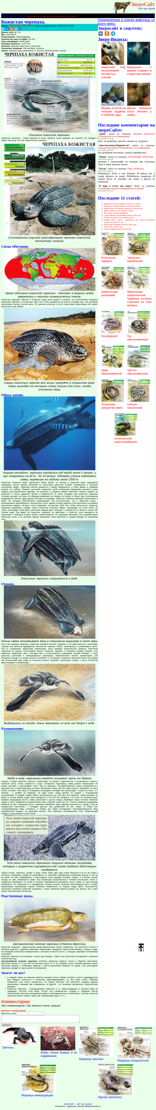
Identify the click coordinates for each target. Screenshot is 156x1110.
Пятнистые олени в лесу (113, 227)
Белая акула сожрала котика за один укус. (120, 224)
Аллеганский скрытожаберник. (126, 438)
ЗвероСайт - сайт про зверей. (78, 1105)
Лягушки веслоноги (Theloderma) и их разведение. (126, 135)
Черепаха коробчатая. (138, 258)
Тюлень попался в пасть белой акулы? (119, 218)
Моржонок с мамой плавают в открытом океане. (139, 69)
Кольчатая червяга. (112, 258)
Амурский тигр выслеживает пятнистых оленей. (52, 16)
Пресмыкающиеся (22, 25)
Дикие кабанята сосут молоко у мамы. (139, 110)
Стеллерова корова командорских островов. (121, 188)
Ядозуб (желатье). (110, 1098)
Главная (144, 15)
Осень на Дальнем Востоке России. (118, 229)
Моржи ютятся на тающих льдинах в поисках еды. (113, 110)
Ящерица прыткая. (91, 1060)
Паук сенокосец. (135, 168)
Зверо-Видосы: (13, 15)
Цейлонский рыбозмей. (112, 292)
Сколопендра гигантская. (141, 157)
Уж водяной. (112, 334)
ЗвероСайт (143, 4)
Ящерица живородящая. (37, 1096)
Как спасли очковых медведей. (116, 213)
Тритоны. (8, 1048)
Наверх (141, 947)
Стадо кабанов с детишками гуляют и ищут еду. (122, 215)
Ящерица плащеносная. (133, 1061)
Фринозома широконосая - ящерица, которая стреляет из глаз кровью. (139, 297)
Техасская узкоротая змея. (112, 404)
